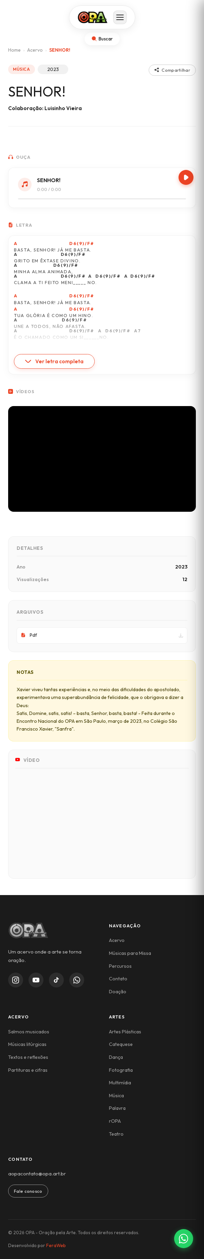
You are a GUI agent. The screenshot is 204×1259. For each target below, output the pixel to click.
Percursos (120, 966)
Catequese (121, 1044)
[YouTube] (36, 980)
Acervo (35, 50)
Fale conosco (28, 1191)
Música (116, 1095)
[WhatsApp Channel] (76, 980)
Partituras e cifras (28, 1070)
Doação (117, 992)
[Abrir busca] (102, 39)
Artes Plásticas (125, 1032)
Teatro (116, 1134)
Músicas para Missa (130, 953)
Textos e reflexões (28, 1057)
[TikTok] (56, 980)
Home (14, 50)
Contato (118, 979)
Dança (116, 1057)
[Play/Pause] (186, 177)
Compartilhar (172, 70)
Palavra (117, 1108)
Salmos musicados (28, 1032)
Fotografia (121, 1070)
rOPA (115, 1121)
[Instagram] (15, 980)
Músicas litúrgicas (27, 1044)
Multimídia (120, 1083)
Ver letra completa (54, 361)
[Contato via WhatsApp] (183, 1238)
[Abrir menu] (120, 17)
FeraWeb (56, 1245)
